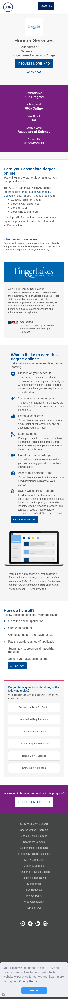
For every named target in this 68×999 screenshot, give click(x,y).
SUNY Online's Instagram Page (45, 923)
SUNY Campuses (34, 859)
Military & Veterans (34, 865)
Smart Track (34, 883)
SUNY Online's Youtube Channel (22, 923)
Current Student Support (34, 823)
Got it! (34, 990)
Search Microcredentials (34, 847)
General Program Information (34, 743)
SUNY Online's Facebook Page (30, 923)
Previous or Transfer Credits (34, 707)
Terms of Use (33, 907)
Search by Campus (34, 841)
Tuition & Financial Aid (34, 877)
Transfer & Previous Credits (34, 871)
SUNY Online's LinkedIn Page (37, 923)
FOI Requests (34, 889)
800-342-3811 (34, 143)
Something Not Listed (34, 768)
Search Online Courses (34, 835)
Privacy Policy (34, 895)
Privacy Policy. (28, 981)
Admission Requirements (34, 719)
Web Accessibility (34, 901)
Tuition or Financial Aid (34, 731)
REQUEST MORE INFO (34, 63)
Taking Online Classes (34, 755)
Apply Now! (34, 71)
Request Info (46, 6)
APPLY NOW (17, 665)
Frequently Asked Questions (34, 853)
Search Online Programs (34, 829)
